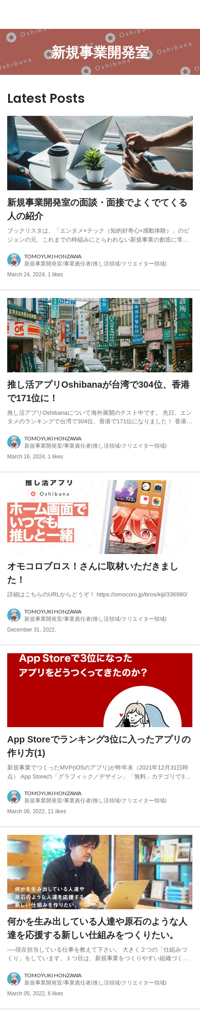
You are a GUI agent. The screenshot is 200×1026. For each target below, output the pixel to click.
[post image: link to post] (100, 153)
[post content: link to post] (100, 220)
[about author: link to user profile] (100, 260)
